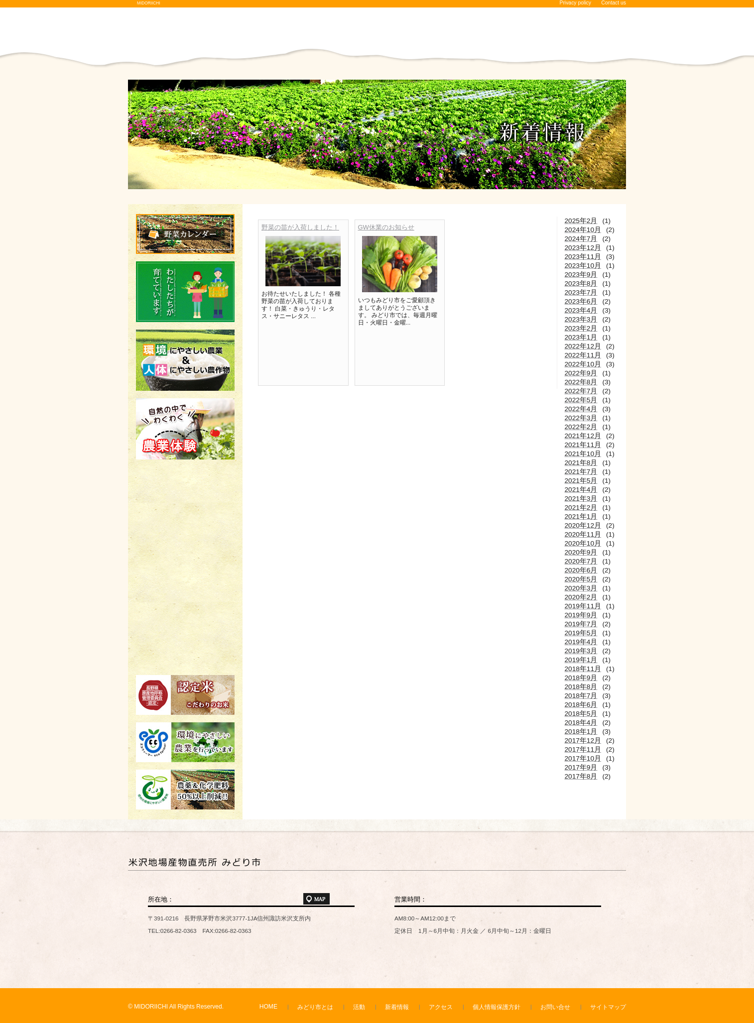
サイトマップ (608, 1007)
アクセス (441, 1007)
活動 (359, 1007)
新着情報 (397, 1007)
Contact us (613, 2)
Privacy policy (575, 2)
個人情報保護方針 (496, 1007)
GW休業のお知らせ (386, 227)
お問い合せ (555, 1007)
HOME (268, 1006)
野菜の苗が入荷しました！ (300, 227)
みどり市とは (315, 1007)
